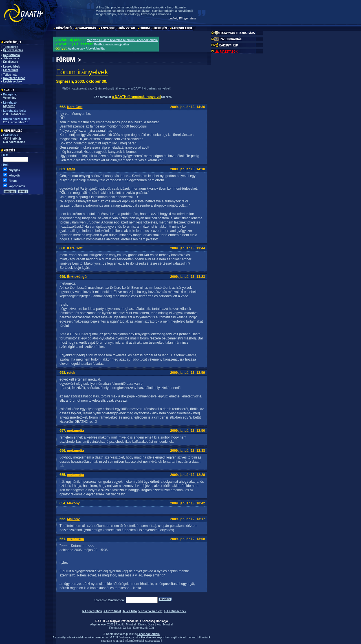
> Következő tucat (150, 611)
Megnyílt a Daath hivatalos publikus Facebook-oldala (122, 40)
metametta (75, 431)
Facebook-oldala (148, 634)
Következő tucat (14, 78)
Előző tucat (10, 69)
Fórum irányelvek (82, 72)
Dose (151, 624)
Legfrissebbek (12, 81)
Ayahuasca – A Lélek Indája (86, 48)
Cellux (127, 627)
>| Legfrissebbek (175, 611)
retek (71, 169)
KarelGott (75, 107)
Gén (151, 627)
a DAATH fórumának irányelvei (136, 97)
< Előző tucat (112, 611)
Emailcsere (10, 61)
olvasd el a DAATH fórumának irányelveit (144, 88)
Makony (73, 503)
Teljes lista (10, 74)
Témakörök (10, 46)
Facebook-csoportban (155, 637)
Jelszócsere (11, 58)
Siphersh (9, 106)
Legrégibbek (11, 66)
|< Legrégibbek (92, 611)
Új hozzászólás (13, 50)
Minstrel (131, 624)
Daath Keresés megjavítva (111, 44)
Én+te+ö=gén (78, 277)
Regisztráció (11, 55)
